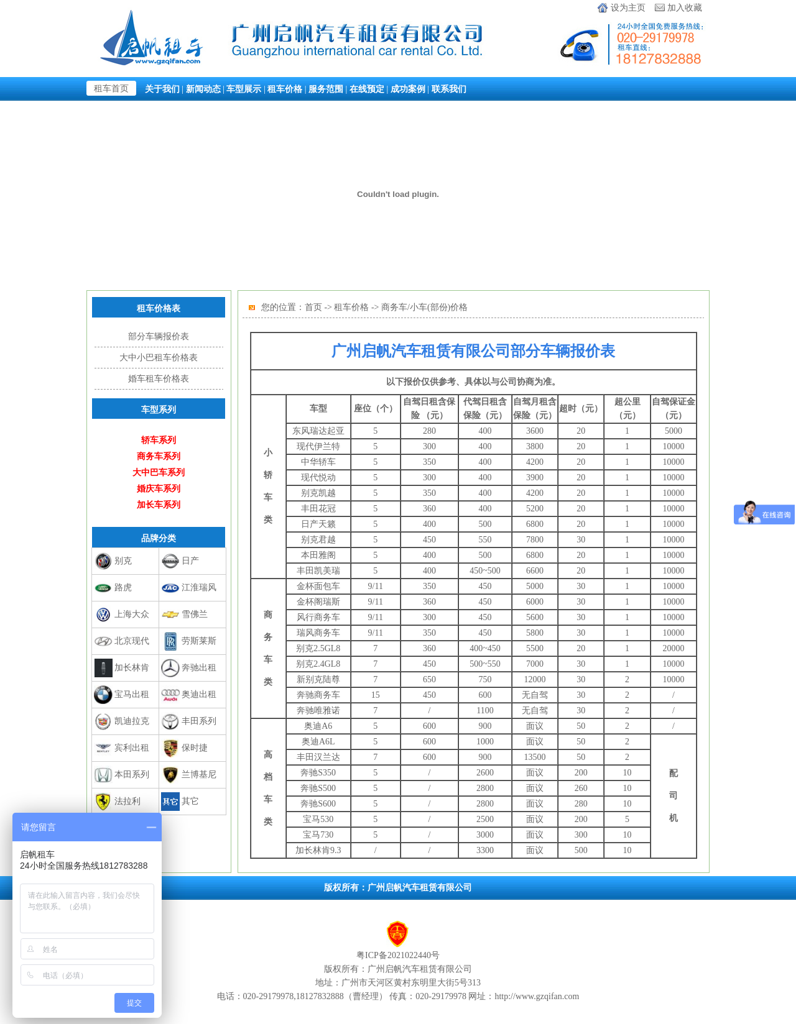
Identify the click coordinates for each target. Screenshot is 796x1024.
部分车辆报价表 (158, 336)
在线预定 (366, 89)
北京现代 (131, 641)
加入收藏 (684, 7)
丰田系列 (199, 721)
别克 (123, 560)
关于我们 (162, 89)
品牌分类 (158, 538)
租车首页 (111, 88)
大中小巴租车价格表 (158, 357)
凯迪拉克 (131, 721)
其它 (190, 801)
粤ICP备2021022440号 (398, 955)
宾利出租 (131, 747)
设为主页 (628, 7)
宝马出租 (131, 694)
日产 (190, 560)
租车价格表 (158, 308)
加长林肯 (131, 667)
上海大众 (131, 614)
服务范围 (325, 89)
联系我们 (449, 89)
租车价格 (284, 89)
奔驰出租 (199, 667)
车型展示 (243, 89)
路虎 (123, 587)
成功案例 (408, 89)
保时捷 (195, 747)
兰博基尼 (199, 774)
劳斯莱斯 (199, 641)
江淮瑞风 (199, 587)
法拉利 (127, 801)
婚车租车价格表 (158, 378)
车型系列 (158, 409)
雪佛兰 (195, 614)
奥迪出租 (199, 694)
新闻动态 (203, 89)
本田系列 (131, 774)
